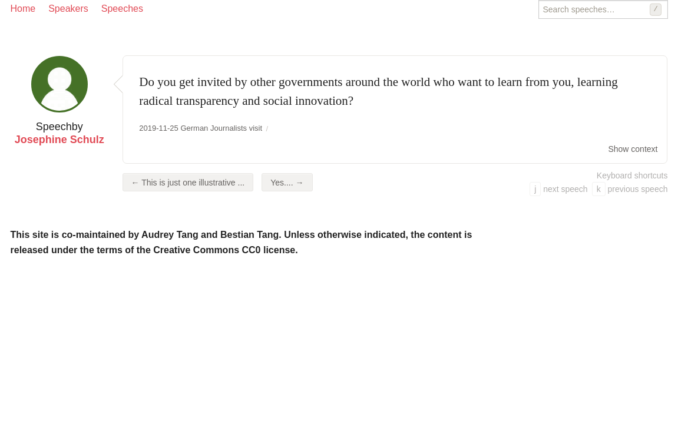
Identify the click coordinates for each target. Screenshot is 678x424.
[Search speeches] (603, 9)
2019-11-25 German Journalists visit (200, 128)
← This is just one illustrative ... (188, 182)
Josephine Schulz (59, 139)
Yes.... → (286, 182)
